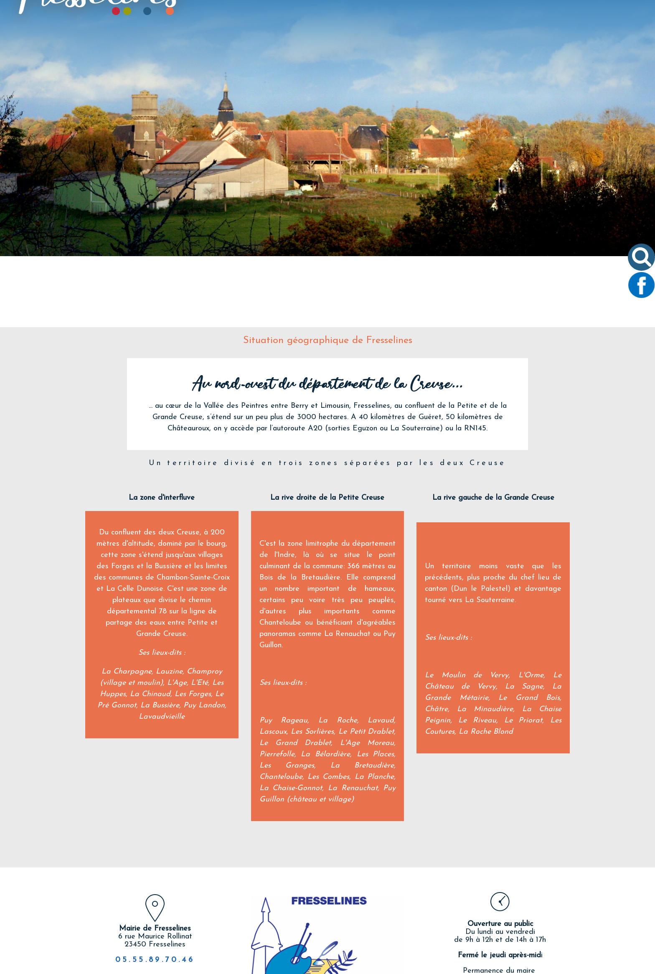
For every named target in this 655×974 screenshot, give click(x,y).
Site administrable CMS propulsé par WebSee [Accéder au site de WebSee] (430, 966)
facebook (320, 936)
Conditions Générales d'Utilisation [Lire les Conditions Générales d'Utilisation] (542, 966)
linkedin (361, 936)
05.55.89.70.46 (155, 889)
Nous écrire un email (500, 935)
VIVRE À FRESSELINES (384, 49)
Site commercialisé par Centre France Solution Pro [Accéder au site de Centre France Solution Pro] (135, 966)
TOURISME (450, 49)
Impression (375, 935)
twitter (334, 936)
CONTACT (498, 49)
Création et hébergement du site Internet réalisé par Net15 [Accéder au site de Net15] (286, 966)
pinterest (348, 936)
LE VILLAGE (246, 49)
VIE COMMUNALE (307, 49)
